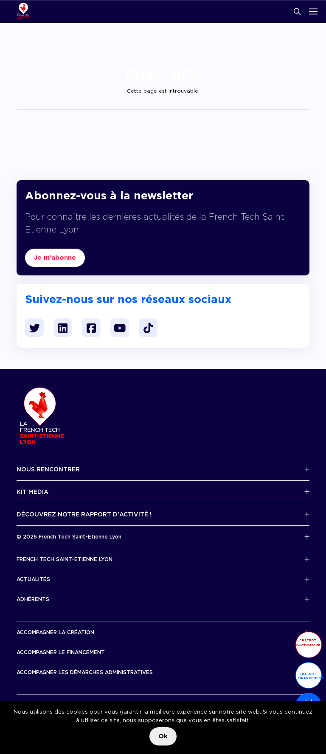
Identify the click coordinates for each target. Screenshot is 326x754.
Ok (163, 736)
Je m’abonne (55, 257)
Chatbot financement (310, 676)
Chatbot (307, 642)
